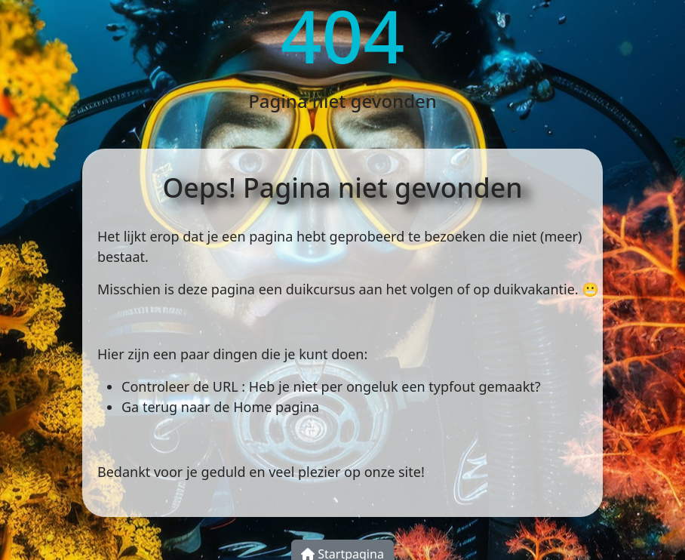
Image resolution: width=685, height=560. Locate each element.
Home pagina (276, 407)
